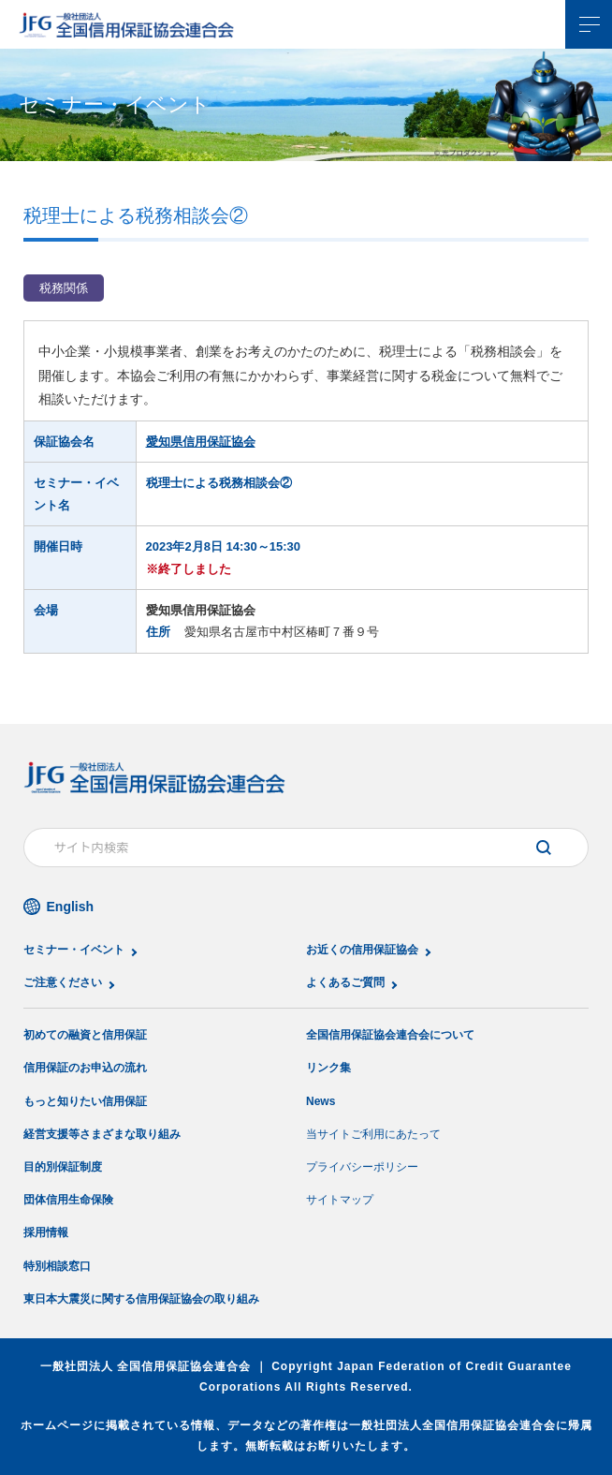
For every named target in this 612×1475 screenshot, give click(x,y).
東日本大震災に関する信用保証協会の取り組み (141, 1298)
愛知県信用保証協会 (200, 442)
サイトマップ (339, 1199)
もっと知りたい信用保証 (85, 1101)
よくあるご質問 (345, 982)
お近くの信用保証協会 (362, 949)
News (320, 1101)
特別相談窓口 (57, 1266)
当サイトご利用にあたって (373, 1134)
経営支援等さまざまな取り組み (102, 1134)
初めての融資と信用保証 (85, 1034)
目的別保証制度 (62, 1166)
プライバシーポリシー (362, 1166)
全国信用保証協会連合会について (390, 1034)
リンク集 (328, 1067)
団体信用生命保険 (68, 1199)
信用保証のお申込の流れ (85, 1067)
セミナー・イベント (73, 949)
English (71, 906)
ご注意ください (62, 982)
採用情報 (45, 1232)
